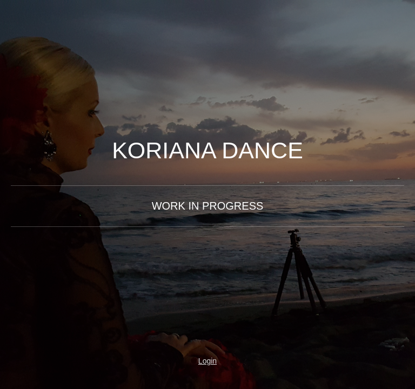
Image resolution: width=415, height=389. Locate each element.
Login (207, 361)
